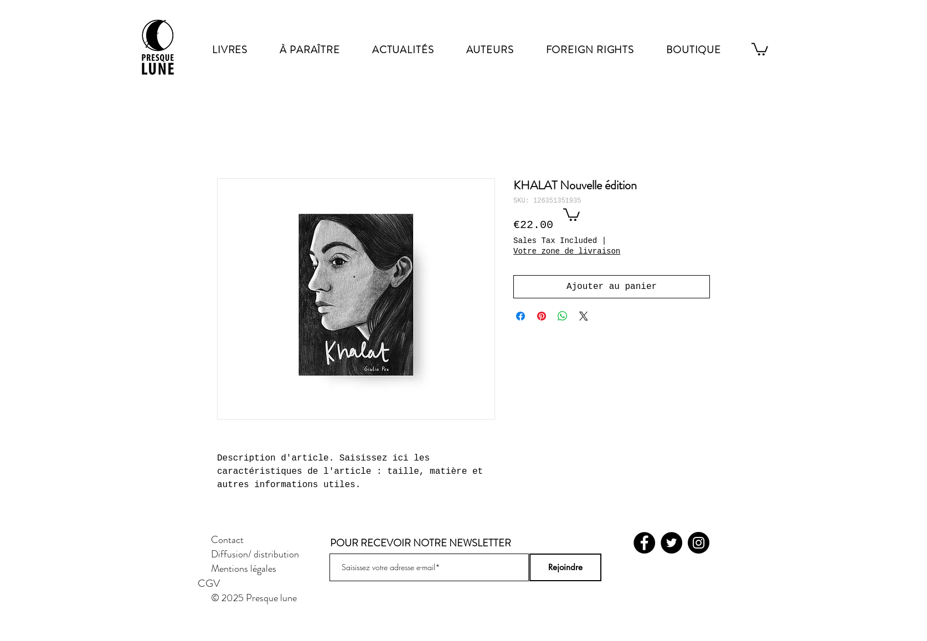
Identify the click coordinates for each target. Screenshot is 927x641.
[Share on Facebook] (520, 316)
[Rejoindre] (565, 567)
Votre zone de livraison (566, 251)
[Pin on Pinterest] (541, 316)
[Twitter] (671, 543)
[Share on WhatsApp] (562, 316)
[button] (571, 214)
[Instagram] (698, 543)
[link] (759, 48)
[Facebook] (644, 543)
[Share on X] (583, 316)
